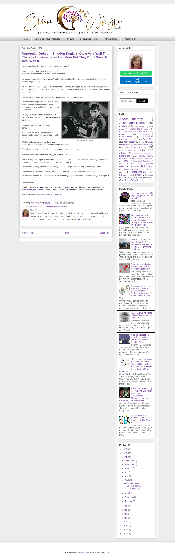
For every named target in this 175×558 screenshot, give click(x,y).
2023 (124, 506)
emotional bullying (126, 150)
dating (135, 139)
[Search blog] (127, 101)
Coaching (123, 132)
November (129, 464)
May (127, 476)
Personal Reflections (141, 166)
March (128, 493)
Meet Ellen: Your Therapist (47, 39)
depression (129, 141)
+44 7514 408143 (63, 190)
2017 (124, 529)
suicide (150, 175)
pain (140, 163)
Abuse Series (111, 39)
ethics (122, 153)
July (127, 472)
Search (142, 101)
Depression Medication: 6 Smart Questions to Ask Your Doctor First (141, 266)
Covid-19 (123, 134)
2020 (124, 518)
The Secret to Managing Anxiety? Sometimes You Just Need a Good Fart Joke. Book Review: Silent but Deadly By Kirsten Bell (136, 365)
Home (25, 39)
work (124, 180)
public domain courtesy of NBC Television (47, 194)
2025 (124, 453)
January (128, 501)
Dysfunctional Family (143, 144)
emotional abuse (52, 206)
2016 (124, 533)
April (127, 480)
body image (139, 126)
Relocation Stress (125, 175)
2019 (124, 522)
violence (150, 178)
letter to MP (148, 159)
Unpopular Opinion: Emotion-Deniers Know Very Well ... (133, 486)
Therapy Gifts (130, 39)
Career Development (139, 129)
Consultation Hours (89, 39)
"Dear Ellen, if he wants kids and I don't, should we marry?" (141, 315)
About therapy (131, 119)
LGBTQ (125, 161)
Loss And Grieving (141, 161)
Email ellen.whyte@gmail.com (136, 80)
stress (138, 174)
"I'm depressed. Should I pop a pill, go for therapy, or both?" (142, 195)
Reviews (70, 39)
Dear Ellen (148, 139)
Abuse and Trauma (36, 206)
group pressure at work (141, 153)
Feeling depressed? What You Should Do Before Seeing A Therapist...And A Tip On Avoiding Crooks (142, 220)
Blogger (106, 552)
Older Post (105, 233)
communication (139, 131)
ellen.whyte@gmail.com (32, 190)
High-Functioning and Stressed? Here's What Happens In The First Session (141, 419)
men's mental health (127, 163)
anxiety (123, 126)
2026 (124, 449)
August (128, 468)
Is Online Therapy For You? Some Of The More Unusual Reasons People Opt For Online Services (141, 244)
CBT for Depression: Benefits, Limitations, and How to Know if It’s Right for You (141, 338)
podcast (127, 169)
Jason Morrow (86, 552)
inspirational (134, 158)
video (140, 177)
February (129, 497)
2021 (124, 514)
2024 (124, 457)
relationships (139, 172)
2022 (124, 510)
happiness (124, 156)
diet (142, 142)
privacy (137, 169)
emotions (63, 206)
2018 (124, 525)
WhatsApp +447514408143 (136, 73)
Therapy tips (128, 177)
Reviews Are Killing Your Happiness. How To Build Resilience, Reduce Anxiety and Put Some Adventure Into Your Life (136, 292)
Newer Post (28, 233)
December (129, 460)
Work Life (134, 180)
